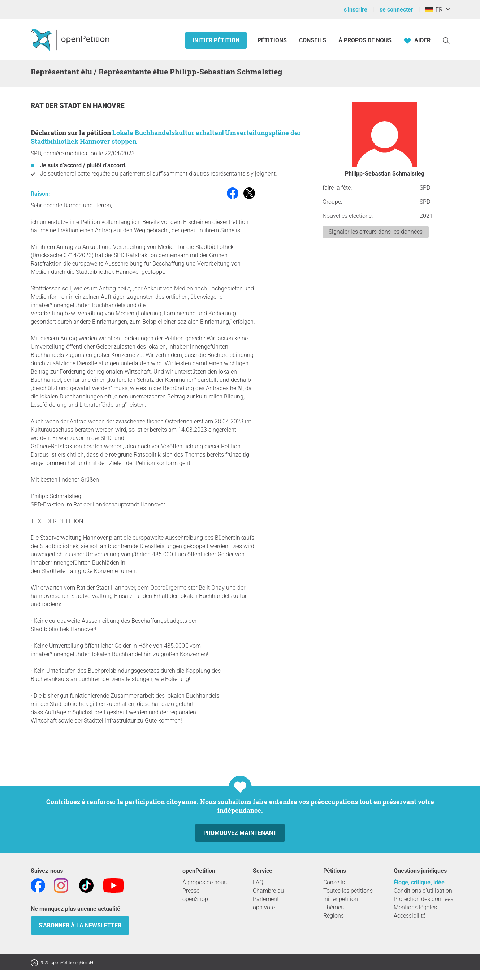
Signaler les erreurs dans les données (376, 231)
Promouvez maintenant (240, 832)
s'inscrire (355, 9)
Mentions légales (415, 907)
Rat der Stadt (56, 106)
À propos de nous (365, 40)
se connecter (396, 9)
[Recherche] (446, 40)
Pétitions (273, 40)
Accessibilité (409, 915)
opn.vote (264, 907)
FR (433, 9)
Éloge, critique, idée (419, 882)
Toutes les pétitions (348, 890)
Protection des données (423, 899)
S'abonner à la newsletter (80, 925)
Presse (190, 890)
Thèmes (333, 907)
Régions (333, 915)
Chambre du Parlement (268, 894)
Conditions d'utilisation (423, 890)
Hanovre (109, 106)
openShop (195, 899)
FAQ (258, 882)
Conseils (312, 40)
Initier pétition (216, 40)
